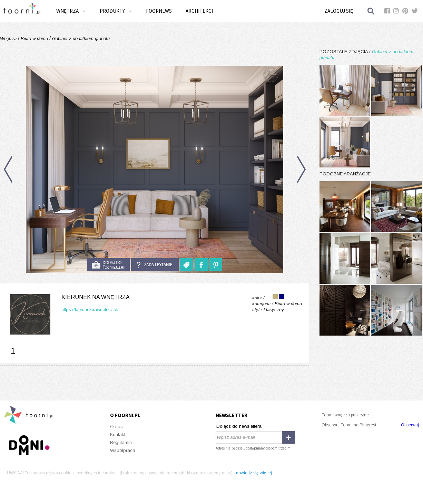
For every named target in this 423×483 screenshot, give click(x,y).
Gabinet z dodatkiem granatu (80, 38)
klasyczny (274, 309)
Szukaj (371, 11)
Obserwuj (410, 425)
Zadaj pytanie (155, 264)
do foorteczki (108, 264)
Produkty (116, 11)
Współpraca (122, 450)
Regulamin (121, 442)
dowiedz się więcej (254, 473)
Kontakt (117, 434)
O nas (116, 426)
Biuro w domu (34, 38)
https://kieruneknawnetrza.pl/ (90, 309)
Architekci (199, 11)
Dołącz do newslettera (239, 426)
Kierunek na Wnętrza (95, 297)
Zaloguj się (338, 11)
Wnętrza (71, 11)
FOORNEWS (159, 11)
